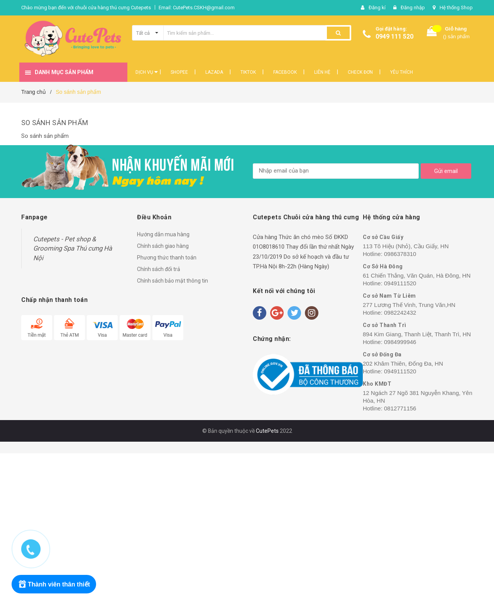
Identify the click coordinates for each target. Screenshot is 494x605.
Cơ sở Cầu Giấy (383, 237)
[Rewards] (54, 584)
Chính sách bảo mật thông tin (172, 281)
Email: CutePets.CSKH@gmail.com (197, 7)
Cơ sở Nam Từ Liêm (389, 296)
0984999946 (400, 342)
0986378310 (400, 254)
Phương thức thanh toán (166, 257)
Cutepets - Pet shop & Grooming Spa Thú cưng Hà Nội (72, 248)
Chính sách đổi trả (158, 269)
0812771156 (400, 408)
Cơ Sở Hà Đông (383, 266)
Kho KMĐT (377, 384)
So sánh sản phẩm (54, 123)
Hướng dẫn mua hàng (163, 234)
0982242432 (400, 312)
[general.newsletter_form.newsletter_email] (336, 171)
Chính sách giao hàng (163, 246)
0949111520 (400, 283)
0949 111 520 (394, 36)
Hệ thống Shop (456, 7)
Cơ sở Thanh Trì (384, 325)
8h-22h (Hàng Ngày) (304, 266)
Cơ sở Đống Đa (382, 354)
